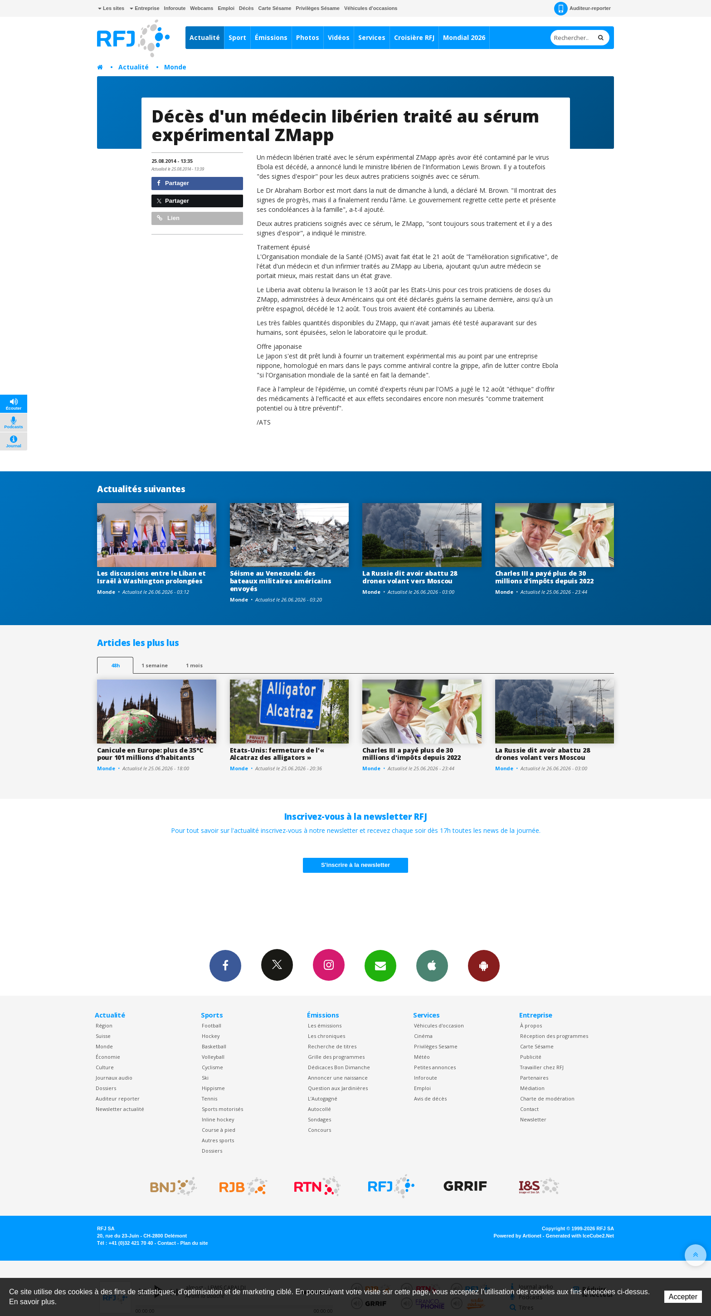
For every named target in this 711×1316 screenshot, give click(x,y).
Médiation (532, 1088)
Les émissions (324, 1025)
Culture (105, 1067)
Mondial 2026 (464, 37)
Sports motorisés (222, 1109)
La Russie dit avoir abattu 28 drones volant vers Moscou (409, 577)
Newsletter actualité (120, 1109)
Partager (173, 183)
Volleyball (213, 1057)
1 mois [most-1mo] (194, 665)
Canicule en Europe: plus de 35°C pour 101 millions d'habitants (150, 754)
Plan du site (194, 1243)
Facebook (225, 965)
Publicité (530, 1057)
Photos (307, 37)
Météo (422, 1057)
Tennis (209, 1098)
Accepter (683, 1297)
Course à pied (218, 1130)
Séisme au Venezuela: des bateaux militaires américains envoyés (280, 581)
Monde (175, 67)
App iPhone (432, 965)
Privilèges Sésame (318, 8)
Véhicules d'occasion (439, 1025)
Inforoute (175, 8)
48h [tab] (115, 665)
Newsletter (533, 1119)
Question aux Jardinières (338, 1088)
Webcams (201, 8)
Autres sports (218, 1140)
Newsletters (380, 965)
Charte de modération (547, 1098)
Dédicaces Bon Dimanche (339, 1067)
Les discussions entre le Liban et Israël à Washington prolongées (151, 577)
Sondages (319, 1119)
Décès (246, 8)
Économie (108, 1057)
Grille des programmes (336, 1057)
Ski (205, 1078)
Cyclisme (212, 1067)
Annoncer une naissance (338, 1078)
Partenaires (534, 1078)
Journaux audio (114, 1078)
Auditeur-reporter (582, 8)
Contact (529, 1109)
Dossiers (106, 1088)
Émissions (271, 37)
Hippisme (213, 1088)
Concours (319, 1130)
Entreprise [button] (144, 8)
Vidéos (339, 37)
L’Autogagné (322, 1098)
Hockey (210, 1036)
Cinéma (423, 1036)
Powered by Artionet (517, 1235)
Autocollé (319, 1109)
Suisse (103, 1036)
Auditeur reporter (118, 1098)
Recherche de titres (332, 1046)
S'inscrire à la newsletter (355, 864)
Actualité (205, 37)
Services (371, 37)
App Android (484, 965)
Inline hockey (218, 1119)
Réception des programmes (554, 1036)
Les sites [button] (111, 8)
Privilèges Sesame (436, 1046)
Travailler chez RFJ (542, 1067)
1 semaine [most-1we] (154, 665)
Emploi (226, 8)
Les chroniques (326, 1036)
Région (104, 1025)
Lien (168, 218)
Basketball (214, 1046)
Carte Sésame (275, 8)
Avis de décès (430, 1098)
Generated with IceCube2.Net (580, 1235)
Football (211, 1025)
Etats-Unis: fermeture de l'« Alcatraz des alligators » (277, 754)
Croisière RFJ (414, 37)
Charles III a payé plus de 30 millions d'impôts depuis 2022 (544, 577)
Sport (237, 37)
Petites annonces (435, 1067)
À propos (531, 1025)
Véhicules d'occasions (371, 8)
